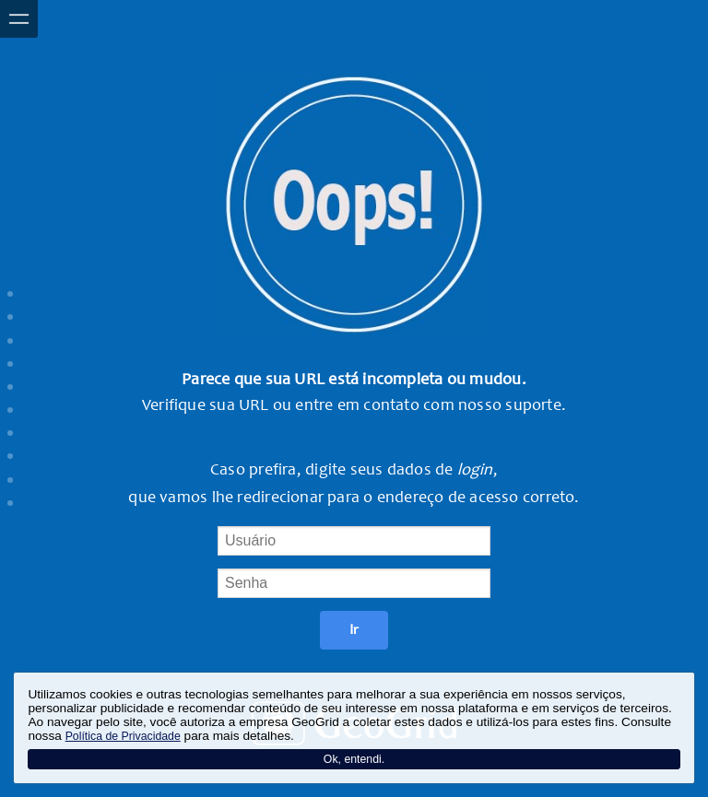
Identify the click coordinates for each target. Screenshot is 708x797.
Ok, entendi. (354, 759)
